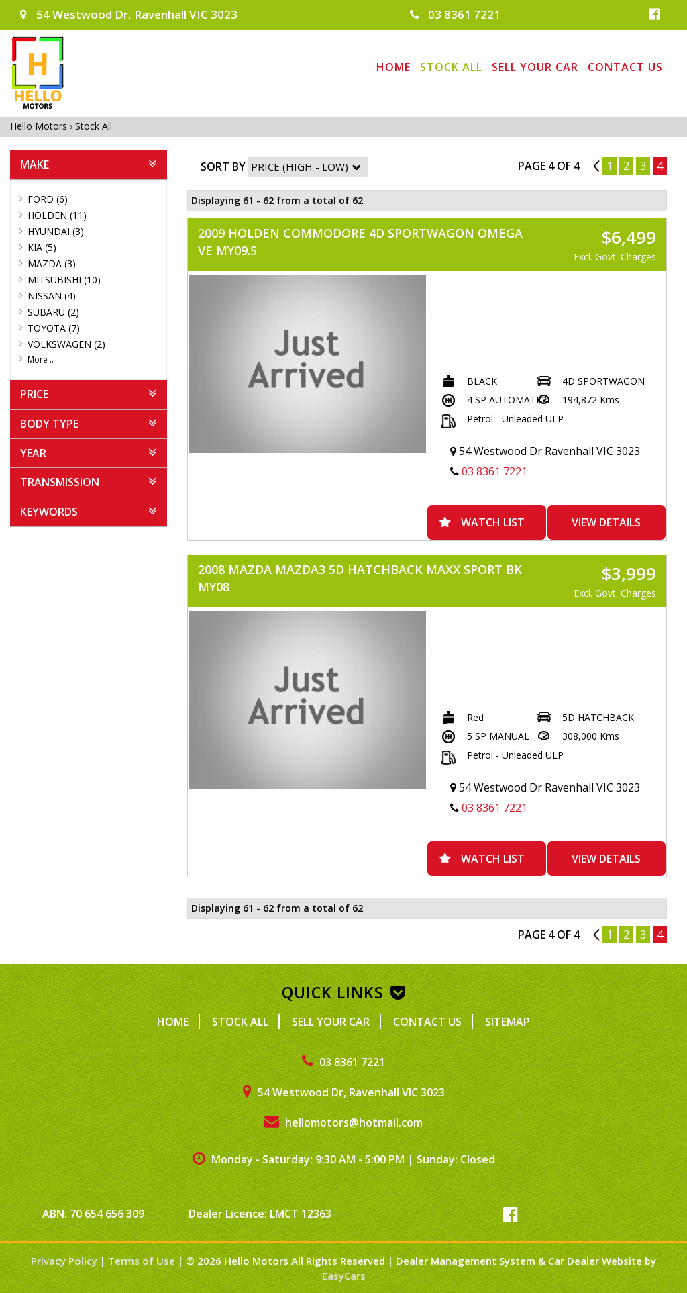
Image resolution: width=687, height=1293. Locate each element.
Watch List (493, 522)
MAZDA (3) (52, 263)
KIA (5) (42, 247)
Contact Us (625, 67)
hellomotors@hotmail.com (343, 1122)
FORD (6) (48, 199)
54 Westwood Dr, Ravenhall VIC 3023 (128, 14)
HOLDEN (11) (57, 215)
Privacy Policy (65, 1260)
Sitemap (507, 1021)
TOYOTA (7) (54, 328)
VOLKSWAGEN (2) (66, 344)
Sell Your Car (535, 67)
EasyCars (344, 1275)
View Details (606, 522)
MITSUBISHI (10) (64, 279)
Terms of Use (143, 1260)
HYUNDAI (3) (56, 231)
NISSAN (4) (52, 295)
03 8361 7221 (455, 14)
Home (393, 67)
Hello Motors (40, 125)
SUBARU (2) (53, 311)
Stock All (451, 67)
